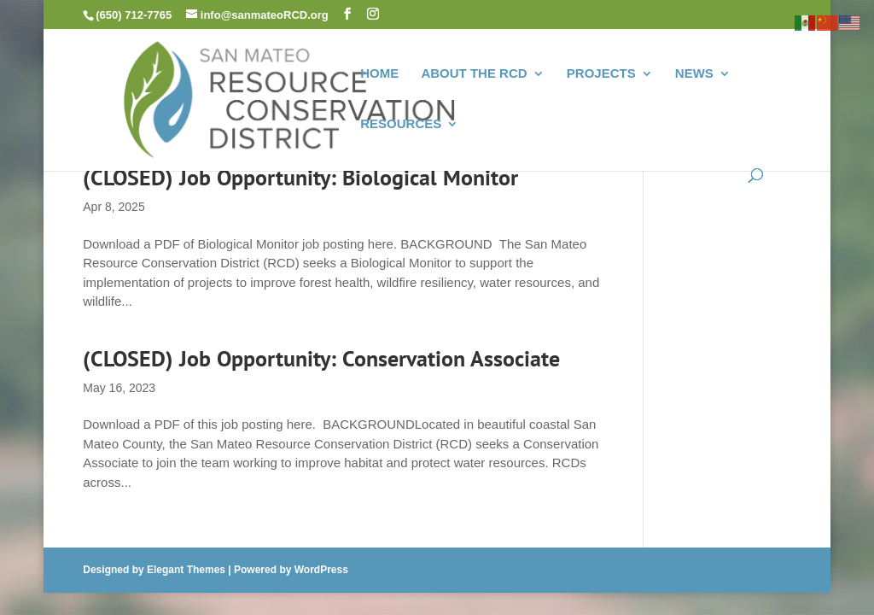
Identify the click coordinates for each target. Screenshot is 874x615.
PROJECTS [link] (601, 73)
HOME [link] (379, 73)
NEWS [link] (694, 73)
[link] (293, 98)
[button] (347, 14)
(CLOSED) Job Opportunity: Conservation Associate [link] (321, 358)
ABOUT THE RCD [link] (474, 73)
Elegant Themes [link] (186, 570)
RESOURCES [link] (400, 124)
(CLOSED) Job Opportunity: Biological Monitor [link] (300, 177)
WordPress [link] (321, 570)
